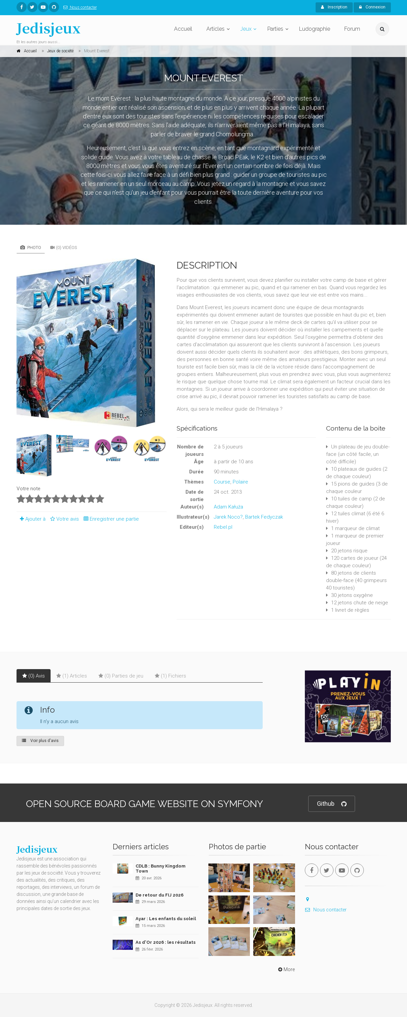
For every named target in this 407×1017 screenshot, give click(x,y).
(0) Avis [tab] (33, 676)
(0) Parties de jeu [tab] (120, 676)
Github (331, 804)
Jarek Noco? (228, 517)
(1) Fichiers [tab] (170, 676)
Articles (215, 29)
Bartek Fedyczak (264, 517)
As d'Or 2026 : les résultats (166, 942)
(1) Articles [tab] (71, 676)
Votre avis (63, 519)
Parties (275, 29)
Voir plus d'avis (40, 740)
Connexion (372, 7)
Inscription (334, 7)
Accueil (183, 29)
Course (222, 482)
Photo (30, 247)
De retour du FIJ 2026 (159, 895)
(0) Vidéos (63, 247)
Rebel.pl (223, 527)
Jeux (246, 29)
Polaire (240, 482)
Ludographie (314, 29)
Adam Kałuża (228, 507)
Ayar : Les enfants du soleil (166, 918)
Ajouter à (31, 519)
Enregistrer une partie (109, 519)
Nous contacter (79, 7)
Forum (352, 29)
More (286, 969)
